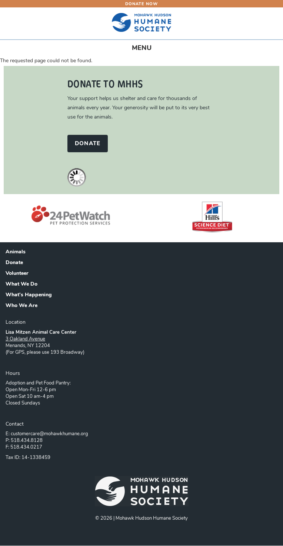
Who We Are (21, 306)
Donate (14, 263)
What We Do (21, 284)
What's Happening (29, 295)
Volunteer (17, 273)
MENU (148, 49)
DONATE (87, 144)
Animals (16, 252)
